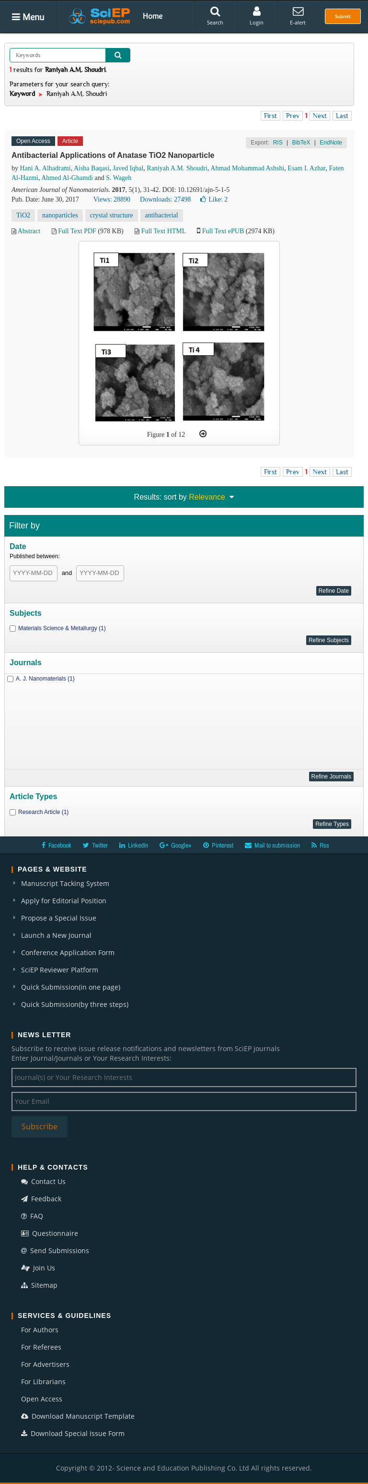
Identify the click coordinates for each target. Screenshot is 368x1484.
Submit (343, 16)
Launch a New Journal (56, 935)
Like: (214, 199)
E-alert (298, 16)
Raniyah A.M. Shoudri (177, 168)
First (270, 116)
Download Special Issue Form (73, 1433)
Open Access (41, 1398)
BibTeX (301, 142)
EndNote (331, 142)
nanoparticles (60, 215)
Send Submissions (55, 1250)
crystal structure (111, 215)
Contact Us (43, 1181)
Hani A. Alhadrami (45, 168)
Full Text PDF (77, 231)
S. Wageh (118, 177)
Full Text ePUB (223, 231)
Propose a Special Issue (58, 917)
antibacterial (161, 215)
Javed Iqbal (128, 168)
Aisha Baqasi (91, 168)
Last (342, 116)
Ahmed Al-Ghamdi (67, 177)
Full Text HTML (163, 231)
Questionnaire (49, 1233)
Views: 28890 (111, 199)
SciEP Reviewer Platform (59, 969)
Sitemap (39, 1285)
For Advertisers (45, 1364)
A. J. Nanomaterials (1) (45, 678)
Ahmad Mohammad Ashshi (247, 168)
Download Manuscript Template (78, 1416)
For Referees (41, 1347)
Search (215, 16)
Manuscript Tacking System (65, 883)
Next (320, 116)
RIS (278, 142)
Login (257, 16)
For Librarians (43, 1381)
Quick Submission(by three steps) (74, 1004)
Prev (292, 116)
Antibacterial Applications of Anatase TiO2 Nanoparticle (113, 155)
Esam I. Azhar (306, 168)
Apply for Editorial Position (63, 900)
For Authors (39, 1329)
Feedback (41, 1198)
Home (152, 16)
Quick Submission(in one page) (70, 987)
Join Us (38, 1267)
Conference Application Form (68, 952)
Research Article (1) (43, 812)
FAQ (32, 1216)
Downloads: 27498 (165, 199)
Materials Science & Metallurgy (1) (62, 628)
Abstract (29, 231)
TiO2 (23, 215)
